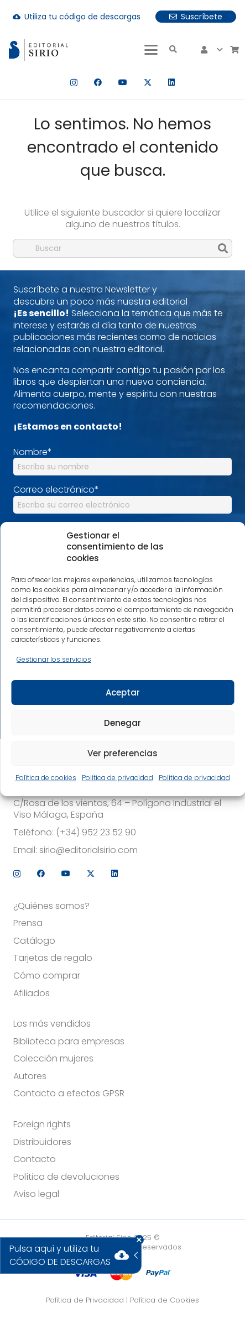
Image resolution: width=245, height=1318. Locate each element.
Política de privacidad (117, 777)
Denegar (122, 723)
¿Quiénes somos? (51, 906)
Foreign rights (42, 1124)
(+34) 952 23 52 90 (96, 833)
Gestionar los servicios (54, 659)
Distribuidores (42, 1142)
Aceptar (123, 692)
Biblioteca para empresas (68, 1041)
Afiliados (31, 993)
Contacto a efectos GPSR (68, 1093)
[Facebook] (98, 82)
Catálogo (34, 941)
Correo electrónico (56, 489)
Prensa (28, 923)
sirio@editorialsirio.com (88, 850)
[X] (148, 83)
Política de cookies (45, 777)
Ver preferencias (122, 753)
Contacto (34, 1159)
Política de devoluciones (66, 1177)
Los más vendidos (52, 1024)
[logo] (38, 50)
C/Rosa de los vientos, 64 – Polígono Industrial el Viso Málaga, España (117, 809)
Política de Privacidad (85, 1300)
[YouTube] (122, 82)
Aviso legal (36, 1194)
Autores (29, 1076)
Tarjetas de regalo (52, 958)
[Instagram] (73, 83)
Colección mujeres (53, 1059)
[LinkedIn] (171, 82)
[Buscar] (122, 248)
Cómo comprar (46, 976)
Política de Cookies (164, 1300)
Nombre (32, 452)
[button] (151, 49)
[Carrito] (234, 49)
